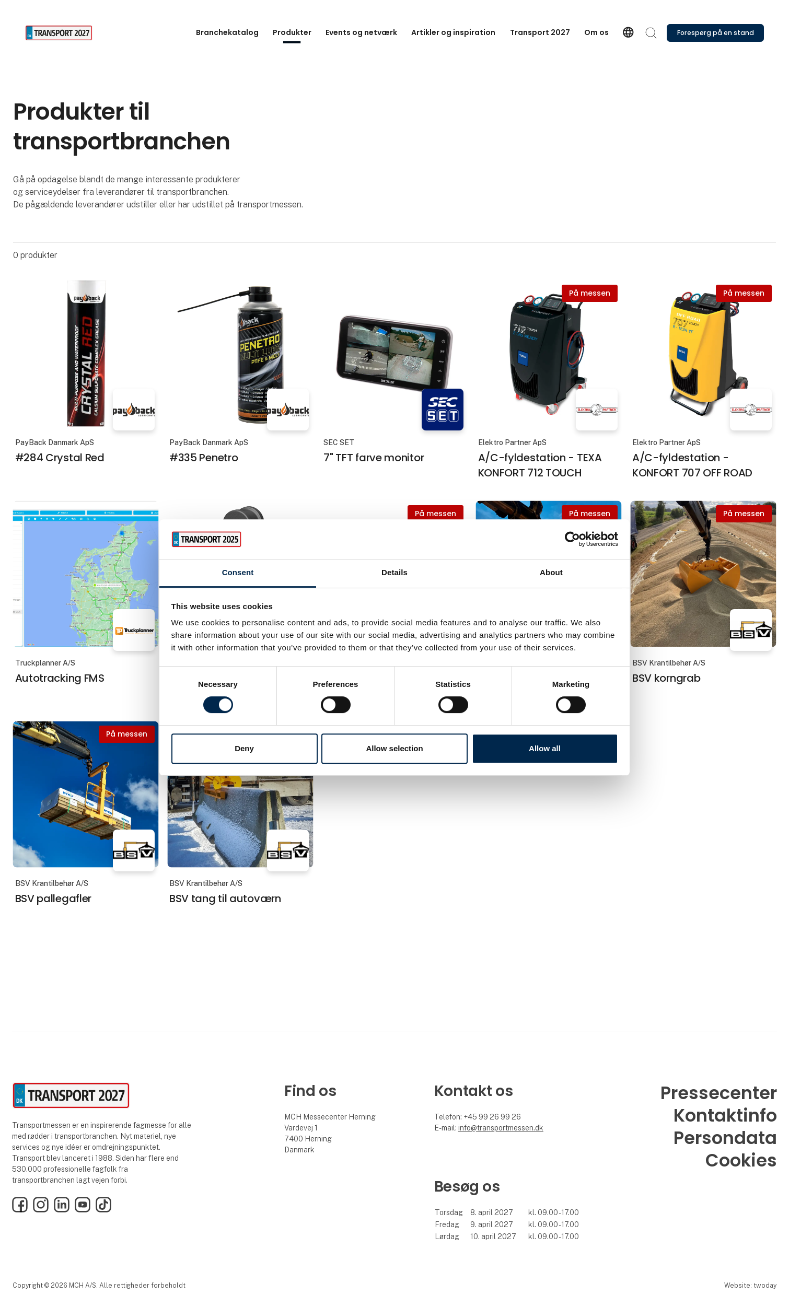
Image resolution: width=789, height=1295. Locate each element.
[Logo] (67, 33)
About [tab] (551, 572)
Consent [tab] (238, 572)
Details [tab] (394, 572)
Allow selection (394, 748)
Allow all (545, 748)
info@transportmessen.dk (500, 1128)
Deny (244, 748)
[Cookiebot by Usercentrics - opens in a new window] (572, 539)
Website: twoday (750, 1285)
